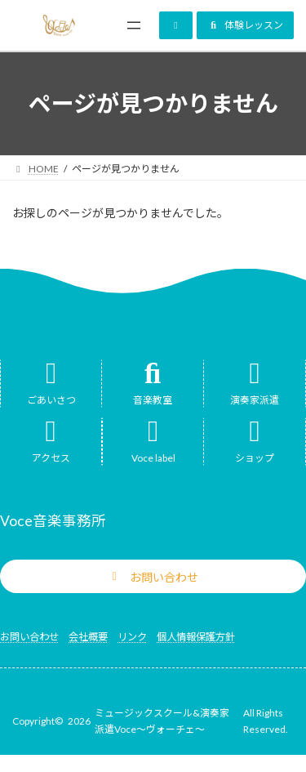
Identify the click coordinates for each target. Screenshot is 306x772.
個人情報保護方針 (196, 637)
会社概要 (88, 637)
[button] (176, 25)
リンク (132, 637)
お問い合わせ (29, 637)
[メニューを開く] (133, 25)
